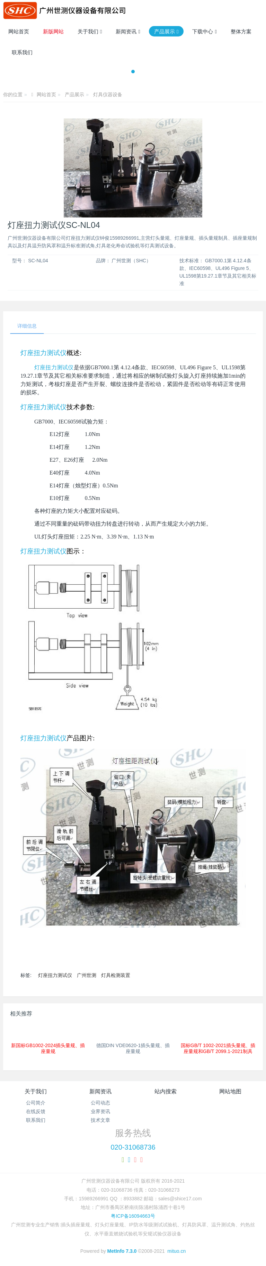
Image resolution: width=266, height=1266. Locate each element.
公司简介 (35, 1102)
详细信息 (27, 326)
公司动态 (100, 1102)
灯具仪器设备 (107, 94)
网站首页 (18, 31)
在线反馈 (35, 1111)
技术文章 (100, 1120)
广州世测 (86, 975)
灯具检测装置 (115, 975)
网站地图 (230, 1091)
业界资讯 (100, 1111)
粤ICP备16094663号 (133, 1216)
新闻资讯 (100, 1091)
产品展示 (74, 94)
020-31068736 (132, 1147)
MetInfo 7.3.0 (122, 1251)
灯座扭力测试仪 (43, 352)
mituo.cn (176, 1251)
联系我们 (35, 1120)
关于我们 (36, 1091)
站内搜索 (165, 1091)
